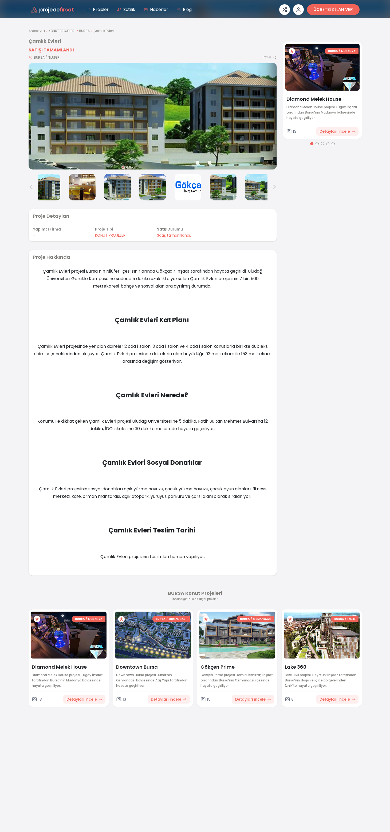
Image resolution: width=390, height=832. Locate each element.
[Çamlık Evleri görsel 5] (152, 187)
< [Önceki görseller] (31, 187)
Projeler (97, 9)
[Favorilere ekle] (292, 51)
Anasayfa (37, 31)
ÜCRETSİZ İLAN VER (333, 9)
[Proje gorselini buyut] (153, 116)
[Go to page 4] (327, 143)
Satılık (126, 9)
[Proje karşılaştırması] (284, 9)
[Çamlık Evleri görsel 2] (47, 187)
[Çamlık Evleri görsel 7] (223, 187)
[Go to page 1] (311, 143)
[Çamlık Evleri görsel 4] (117, 187)
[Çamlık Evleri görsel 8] (258, 187)
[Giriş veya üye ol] (298, 9)
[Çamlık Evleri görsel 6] (188, 187)
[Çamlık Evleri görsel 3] (82, 187)
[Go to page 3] (322, 143)
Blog (183, 9)
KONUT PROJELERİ (62, 31)
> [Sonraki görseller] (274, 187)
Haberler (156, 9)
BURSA (84, 31)
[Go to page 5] (333, 143)
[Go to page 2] (317, 143)
